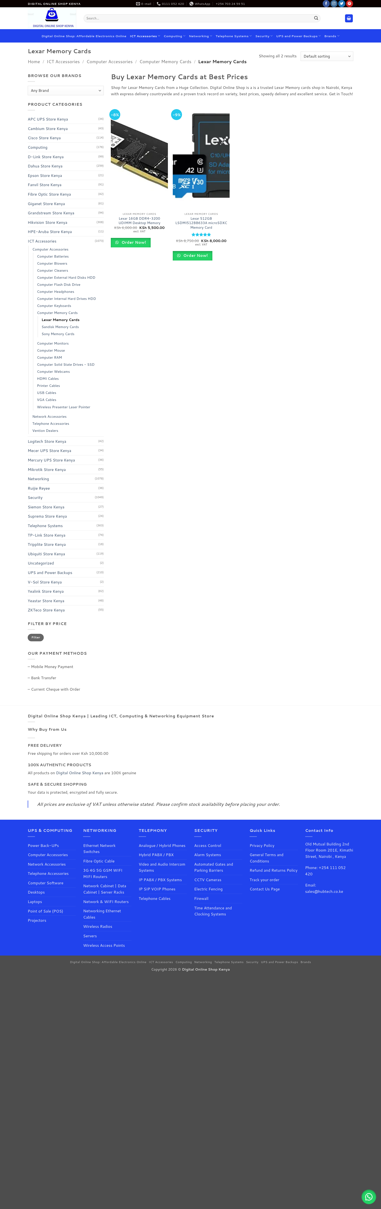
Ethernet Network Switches (99, 848)
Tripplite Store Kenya (47, 544)
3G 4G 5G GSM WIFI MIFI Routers (102, 873)
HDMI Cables (48, 378)
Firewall (201, 898)
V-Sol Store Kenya (45, 582)
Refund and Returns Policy (273, 870)
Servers (90, 936)
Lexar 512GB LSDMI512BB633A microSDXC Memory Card (201, 223)
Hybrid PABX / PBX (156, 854)
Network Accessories (49, 416)
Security (264, 36)
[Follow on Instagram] (334, 3)
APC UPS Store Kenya (48, 119)
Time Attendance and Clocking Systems (213, 911)
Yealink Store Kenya (46, 591)
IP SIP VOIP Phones (157, 889)
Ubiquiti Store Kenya (46, 554)
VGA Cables (46, 399)
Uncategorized (41, 563)
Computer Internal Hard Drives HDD (66, 298)
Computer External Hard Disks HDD (66, 277)
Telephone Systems (234, 36)
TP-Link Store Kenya (46, 535)
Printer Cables (48, 385)
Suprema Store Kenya (47, 516)
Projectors (37, 920)
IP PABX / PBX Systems (160, 879)
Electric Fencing (208, 889)
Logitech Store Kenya (47, 441)
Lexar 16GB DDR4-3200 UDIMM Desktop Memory (139, 220)
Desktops (36, 892)
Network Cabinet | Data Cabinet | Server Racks (104, 889)
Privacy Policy (262, 845)
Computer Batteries (53, 256)
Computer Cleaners (52, 270)
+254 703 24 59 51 (230, 3)
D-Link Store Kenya (46, 156)
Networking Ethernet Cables (102, 914)
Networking (200, 36)
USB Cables (46, 392)
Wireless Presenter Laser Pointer (63, 406)
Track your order (264, 879)
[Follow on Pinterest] (349, 3)
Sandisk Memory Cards (60, 326)
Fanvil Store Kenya (44, 184)
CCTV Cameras (207, 879)
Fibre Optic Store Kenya (49, 194)
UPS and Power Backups (298, 36)
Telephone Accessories (50, 423)
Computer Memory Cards (165, 61)
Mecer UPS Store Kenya (49, 450)
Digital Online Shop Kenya (80, 772)
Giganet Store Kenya (46, 203)
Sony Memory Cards (58, 333)
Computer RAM (49, 357)
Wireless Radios (97, 926)
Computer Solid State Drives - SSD (66, 364)
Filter (35, 637)
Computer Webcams (53, 371)
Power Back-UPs (43, 845)
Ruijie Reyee (39, 488)
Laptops (35, 901)
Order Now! (133, 242)
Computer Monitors (53, 343)
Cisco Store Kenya (44, 137)
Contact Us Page (265, 889)
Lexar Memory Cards (60, 319)
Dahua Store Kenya (45, 166)
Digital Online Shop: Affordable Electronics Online (84, 36)
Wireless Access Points (104, 945)
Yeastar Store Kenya (46, 600)
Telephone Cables (155, 898)
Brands (332, 36)
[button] (349, 18)
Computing (174, 36)
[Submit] (316, 18)
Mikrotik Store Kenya (47, 469)
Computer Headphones (55, 291)
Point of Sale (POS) (45, 911)
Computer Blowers (52, 263)
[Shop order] (327, 56)
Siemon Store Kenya (46, 507)
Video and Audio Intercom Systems (162, 867)
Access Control (207, 845)
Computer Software (45, 883)
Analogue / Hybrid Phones (162, 845)
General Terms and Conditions (266, 858)
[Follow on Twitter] (341, 3)
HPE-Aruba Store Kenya (50, 231)
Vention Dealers (45, 430)
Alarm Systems (207, 854)
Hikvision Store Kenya (47, 222)
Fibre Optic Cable (98, 861)
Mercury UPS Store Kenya (51, 460)
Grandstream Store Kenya (51, 213)
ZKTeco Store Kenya (46, 610)
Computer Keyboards (54, 305)
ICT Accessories (145, 36)
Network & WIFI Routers (106, 901)
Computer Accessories (110, 61)
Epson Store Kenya (45, 175)
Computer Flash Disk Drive (58, 284)
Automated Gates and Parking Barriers (213, 867)
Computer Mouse (51, 350)
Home (34, 61)
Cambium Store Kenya (48, 128)
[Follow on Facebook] (326, 3)
